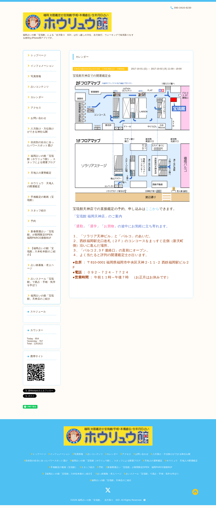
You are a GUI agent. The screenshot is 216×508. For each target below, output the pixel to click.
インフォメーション (41, 65)
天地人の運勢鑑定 (39, 172)
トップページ (37, 55)
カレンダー (36, 97)
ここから (152, 209)
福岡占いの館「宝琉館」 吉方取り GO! (99, 500)
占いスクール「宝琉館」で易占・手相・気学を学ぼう (41, 282)
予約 (32, 221)
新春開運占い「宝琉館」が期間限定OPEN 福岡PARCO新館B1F (41, 234)
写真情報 (34, 76)
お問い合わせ (37, 118)
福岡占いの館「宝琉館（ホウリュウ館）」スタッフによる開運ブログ (41, 159)
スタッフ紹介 (37, 210)
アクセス (34, 107)
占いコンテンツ (38, 86)
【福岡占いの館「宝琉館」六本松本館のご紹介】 (41, 251)
